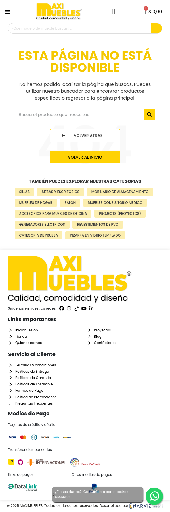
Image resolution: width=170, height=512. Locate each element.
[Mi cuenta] (113, 11)
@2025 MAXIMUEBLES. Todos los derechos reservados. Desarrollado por (85, 505)
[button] (8, 11)
